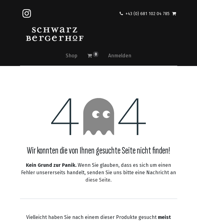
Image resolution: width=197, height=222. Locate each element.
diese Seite (97, 180)
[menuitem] (71, 56)
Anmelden (119, 56)
